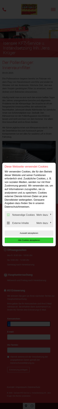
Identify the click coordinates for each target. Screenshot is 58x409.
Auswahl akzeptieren (29, 233)
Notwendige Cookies (21, 214)
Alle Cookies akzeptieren (29, 240)
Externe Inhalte (18, 223)
